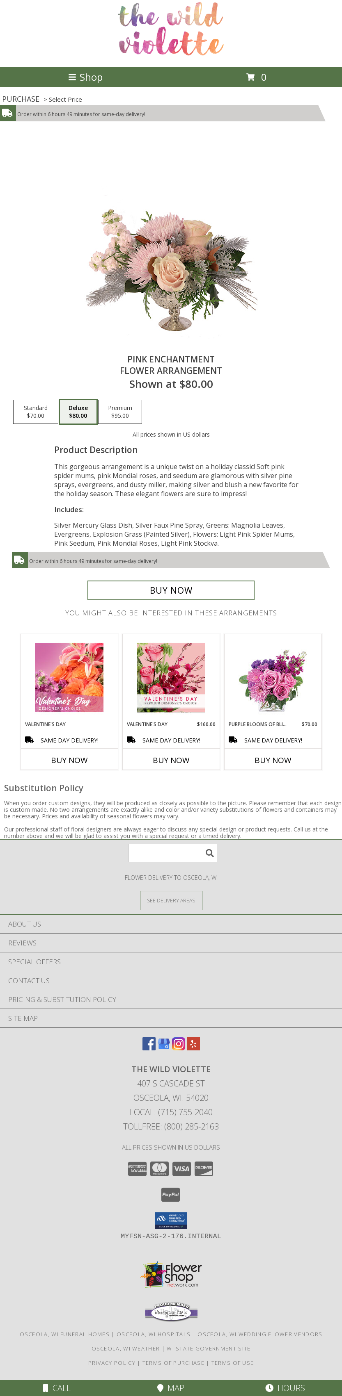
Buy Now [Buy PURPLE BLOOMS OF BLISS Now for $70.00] (273, 760)
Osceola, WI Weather (126, 1348)
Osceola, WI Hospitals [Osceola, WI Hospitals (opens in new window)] (154, 1334)
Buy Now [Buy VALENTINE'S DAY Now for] (69, 760)
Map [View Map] (170, 1388)
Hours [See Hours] (285, 1388)
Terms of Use (232, 1362)
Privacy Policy (111, 1362)
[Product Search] (173, 853)
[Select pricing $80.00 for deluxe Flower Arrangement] (78, 412)
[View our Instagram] (178, 1047)
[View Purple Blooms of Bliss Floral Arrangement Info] (273, 677)
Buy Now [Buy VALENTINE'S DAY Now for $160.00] (171, 760)
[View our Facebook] (149, 1047)
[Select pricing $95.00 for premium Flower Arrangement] (120, 412)
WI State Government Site (208, 1348)
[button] (171, 1220)
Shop (85, 77)
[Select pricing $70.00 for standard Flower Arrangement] (36, 412)
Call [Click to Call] (57, 1388)
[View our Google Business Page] (163, 1047)
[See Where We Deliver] (171, 900)
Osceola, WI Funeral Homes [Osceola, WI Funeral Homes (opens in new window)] (65, 1334)
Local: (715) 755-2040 (171, 1112)
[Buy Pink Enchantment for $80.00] (171, 590)
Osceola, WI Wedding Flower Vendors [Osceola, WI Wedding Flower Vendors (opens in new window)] (259, 1334)
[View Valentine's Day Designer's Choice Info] (69, 677)
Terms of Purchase (173, 1362)
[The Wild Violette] (171, 55)
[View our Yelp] (193, 1047)
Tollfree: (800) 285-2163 (171, 1126)
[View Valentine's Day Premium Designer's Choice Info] (171, 677)
